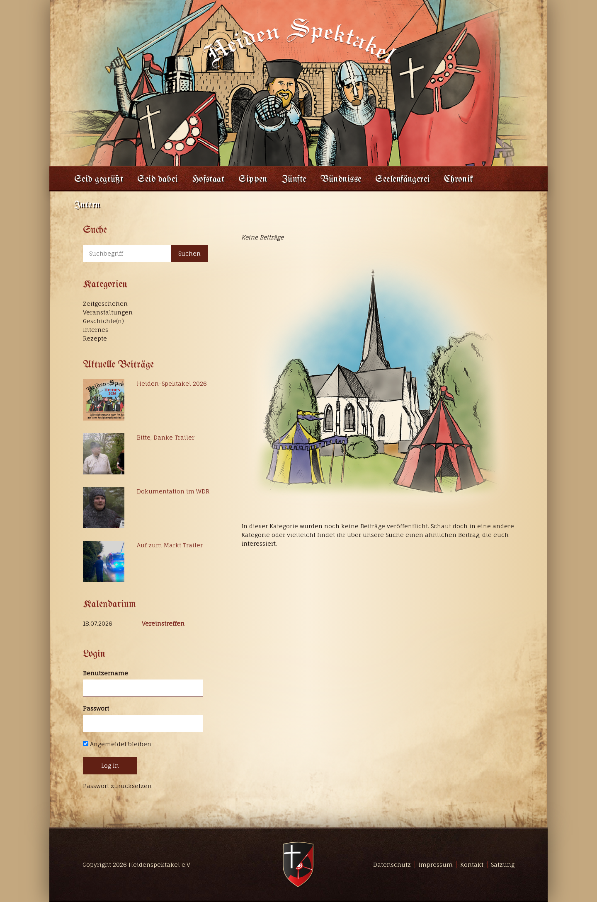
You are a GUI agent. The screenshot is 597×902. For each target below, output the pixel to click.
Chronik (458, 179)
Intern (87, 205)
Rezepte (95, 338)
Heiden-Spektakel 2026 (172, 383)
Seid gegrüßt (98, 179)
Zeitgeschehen (105, 303)
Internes (95, 329)
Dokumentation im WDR (173, 491)
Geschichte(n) (103, 320)
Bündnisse (341, 179)
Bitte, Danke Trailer (165, 437)
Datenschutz (392, 864)
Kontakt (471, 864)
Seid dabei (157, 179)
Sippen (252, 179)
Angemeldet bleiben (117, 743)
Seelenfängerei (402, 179)
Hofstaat (208, 179)
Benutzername (105, 673)
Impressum (435, 864)
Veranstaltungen (108, 312)
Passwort (96, 708)
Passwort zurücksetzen (117, 785)
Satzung (502, 864)
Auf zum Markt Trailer (170, 545)
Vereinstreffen (163, 623)
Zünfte (294, 179)
